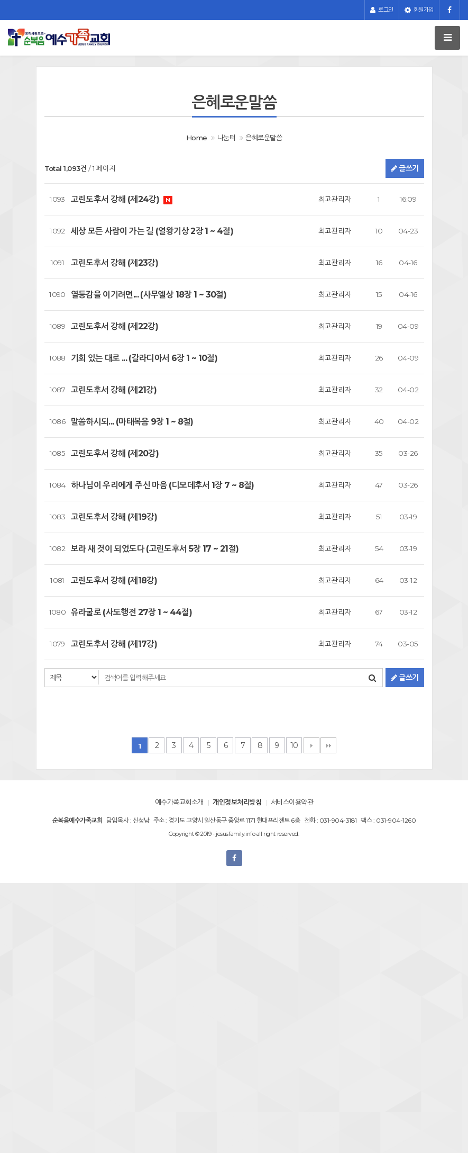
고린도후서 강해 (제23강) (115, 263)
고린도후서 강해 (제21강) (114, 390)
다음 (311, 745)
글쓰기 (404, 168)
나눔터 (226, 137)
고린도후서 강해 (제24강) (116, 199)
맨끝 (328, 745)
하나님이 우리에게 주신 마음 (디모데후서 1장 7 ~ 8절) (162, 485)
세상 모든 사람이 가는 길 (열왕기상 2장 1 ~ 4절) (152, 231)
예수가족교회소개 (179, 802)
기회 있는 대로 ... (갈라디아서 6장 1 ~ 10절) (144, 358)
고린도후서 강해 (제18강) (114, 580)
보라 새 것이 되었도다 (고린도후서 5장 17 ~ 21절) (155, 549)
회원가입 (419, 10)
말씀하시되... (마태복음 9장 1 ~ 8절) (132, 422)
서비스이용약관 (292, 802)
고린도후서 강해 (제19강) (114, 517)
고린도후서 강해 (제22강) (115, 326)
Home (196, 137)
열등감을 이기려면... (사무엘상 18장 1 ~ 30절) (149, 295)
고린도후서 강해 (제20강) (115, 453)
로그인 (381, 10)
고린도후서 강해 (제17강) (114, 644)
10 (294, 745)
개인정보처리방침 (237, 802)
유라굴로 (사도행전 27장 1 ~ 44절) (131, 612)
